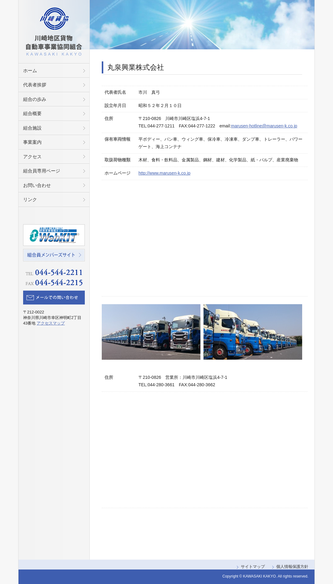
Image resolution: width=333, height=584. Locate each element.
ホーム (30, 70)
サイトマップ (253, 566)
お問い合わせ (37, 185)
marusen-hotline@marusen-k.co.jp (264, 125)
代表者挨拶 (34, 84)
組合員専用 (41, 170)
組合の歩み (34, 99)
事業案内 (32, 142)
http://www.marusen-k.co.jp (164, 173)
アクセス (32, 156)
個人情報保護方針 (292, 566)
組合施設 (32, 127)
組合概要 (32, 113)
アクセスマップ (51, 323)
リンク (30, 199)
